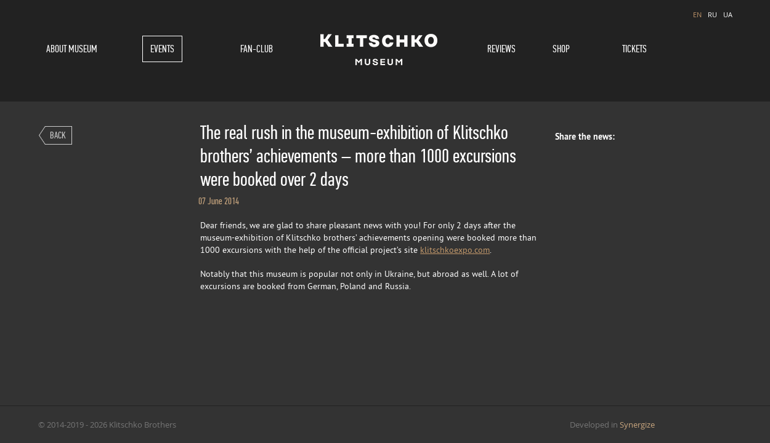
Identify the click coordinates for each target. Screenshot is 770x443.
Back (58, 135)
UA (727, 14)
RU (712, 14)
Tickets (634, 48)
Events (162, 48)
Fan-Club (256, 48)
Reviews (501, 48)
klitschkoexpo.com (455, 250)
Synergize (637, 424)
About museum (71, 48)
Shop (561, 48)
